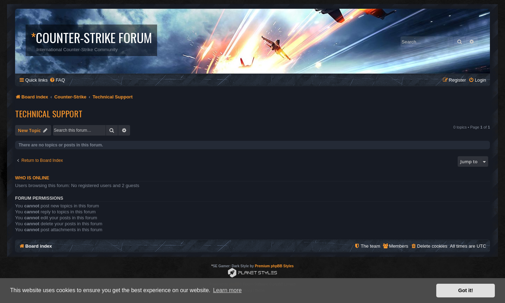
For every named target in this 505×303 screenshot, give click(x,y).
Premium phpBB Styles (274, 266)
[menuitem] (57, 80)
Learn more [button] (227, 290)
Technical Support (48, 113)
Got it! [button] (465, 290)
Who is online (32, 177)
